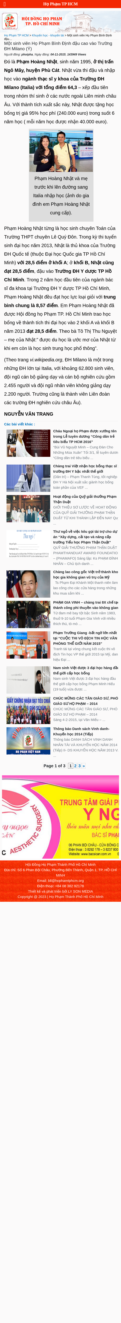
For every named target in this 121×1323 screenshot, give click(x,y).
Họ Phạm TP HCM (16, 35)
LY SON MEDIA (80, 891)
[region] (60, 817)
